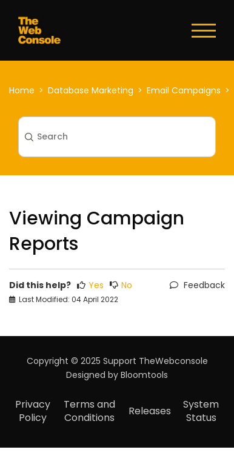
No (121, 285)
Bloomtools (144, 375)
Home (22, 90)
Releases (150, 411)
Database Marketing (90, 90)
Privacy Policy (32, 411)
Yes (90, 285)
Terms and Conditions (89, 411)
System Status (201, 411)
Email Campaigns (184, 90)
